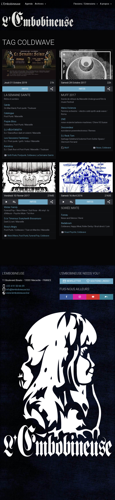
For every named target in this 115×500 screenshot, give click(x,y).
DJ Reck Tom (67, 135)
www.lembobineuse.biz (17, 293)
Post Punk (23, 236)
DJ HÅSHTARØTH (13, 129)
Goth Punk (12, 155)
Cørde (7, 105)
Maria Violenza (68, 108)
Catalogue (9, 113)
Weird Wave (12, 236)
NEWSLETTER (72, 281)
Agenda (29, 3)
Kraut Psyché (70, 232)
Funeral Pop (34, 236)
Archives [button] (39, 3)
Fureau (64, 215)
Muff (66, 148)
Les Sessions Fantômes (16, 138)
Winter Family (11, 207)
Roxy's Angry (10, 226)
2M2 (63, 119)
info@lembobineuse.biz (18, 289)
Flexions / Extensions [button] (84, 3)
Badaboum (66, 223)
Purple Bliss (10, 121)
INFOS (35, 88)
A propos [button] (105, 3)
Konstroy (8, 146)
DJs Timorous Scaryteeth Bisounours (22, 218)
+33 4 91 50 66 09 (15, 286)
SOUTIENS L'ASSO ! (98, 281)
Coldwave (31, 155)
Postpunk (22, 155)
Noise (98, 148)
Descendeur (67, 127)
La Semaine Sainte (45, 155)
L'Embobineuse (10, 4)
